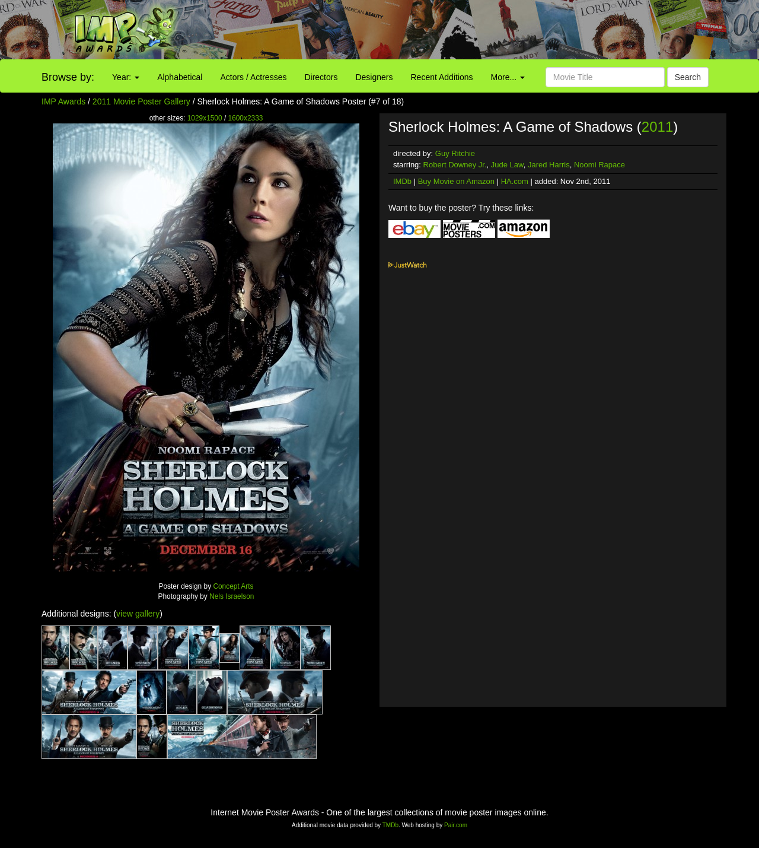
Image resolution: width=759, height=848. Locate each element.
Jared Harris (549, 164)
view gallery (138, 613)
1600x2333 (245, 118)
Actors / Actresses (253, 77)
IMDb (402, 181)
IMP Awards (63, 101)
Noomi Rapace (599, 164)
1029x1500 (204, 118)
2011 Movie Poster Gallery (141, 101)
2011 (657, 127)
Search (688, 77)
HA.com (514, 181)
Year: (125, 77)
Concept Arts (233, 586)
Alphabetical (179, 77)
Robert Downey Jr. (455, 164)
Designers (374, 77)
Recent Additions (442, 77)
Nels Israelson (231, 596)
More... (508, 77)
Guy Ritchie (455, 153)
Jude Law (507, 164)
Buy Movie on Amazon (456, 181)
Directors (320, 77)
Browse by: (68, 77)
